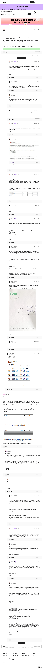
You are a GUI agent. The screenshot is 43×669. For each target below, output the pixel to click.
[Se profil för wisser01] (12, 110)
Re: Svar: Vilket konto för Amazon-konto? (7, 11)
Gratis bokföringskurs (15, 655)
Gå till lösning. (23, 48)
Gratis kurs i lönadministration (16, 658)
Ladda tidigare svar (21, 58)
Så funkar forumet (24, 658)
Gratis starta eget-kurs (15, 656)
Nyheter (25, 9)
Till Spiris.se (34, 656)
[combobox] (9, 14)
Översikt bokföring (3, 9)
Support (34, 655)
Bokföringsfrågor (21, 6)
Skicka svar (37, 646)
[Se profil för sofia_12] (12, 81)
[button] (40, 29)
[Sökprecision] (15, 14)
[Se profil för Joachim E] (12, 61)
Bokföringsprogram (4, 655)
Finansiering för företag (5, 659)
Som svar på (13, 62)
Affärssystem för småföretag (6, 658)
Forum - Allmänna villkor (25, 655)
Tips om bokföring (19, 9)
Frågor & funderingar (11, 9)
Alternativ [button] (29, 14)
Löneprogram (3, 656)
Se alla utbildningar (14, 659)
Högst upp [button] (3, 666)
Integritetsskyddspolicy (25, 656)
